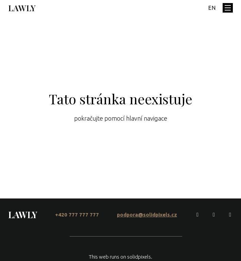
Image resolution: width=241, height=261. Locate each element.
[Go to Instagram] (214, 215)
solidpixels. (139, 257)
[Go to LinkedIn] (230, 215)
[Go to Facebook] (197, 215)
